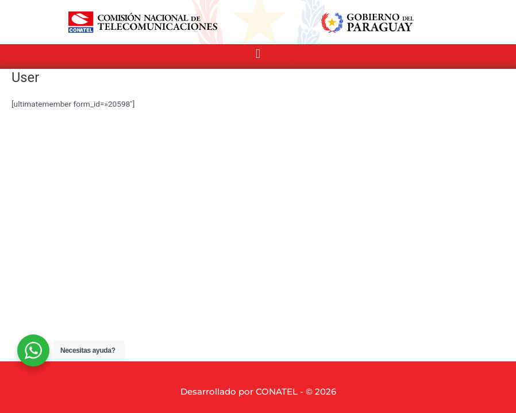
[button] (258, 53)
